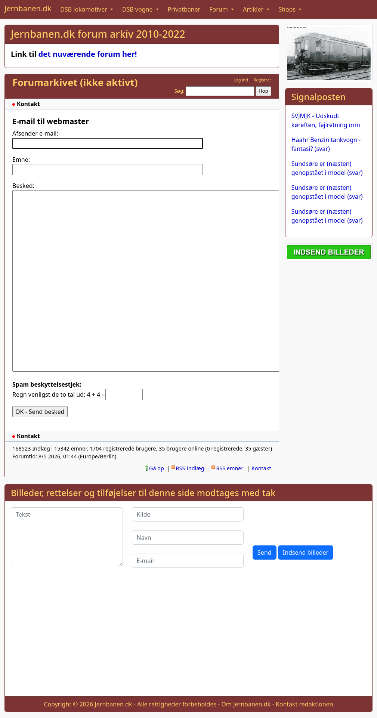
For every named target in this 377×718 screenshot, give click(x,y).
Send (264, 552)
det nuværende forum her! (87, 54)
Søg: (179, 90)
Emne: (21, 159)
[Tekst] (67, 536)
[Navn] (188, 537)
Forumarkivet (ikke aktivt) (74, 82)
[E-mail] (188, 561)
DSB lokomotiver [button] (84, 9)
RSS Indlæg (190, 468)
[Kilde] (188, 514)
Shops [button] (287, 9)
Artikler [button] (254, 9)
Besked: (23, 186)
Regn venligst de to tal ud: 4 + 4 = (58, 394)
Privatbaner (184, 9)
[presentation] (309, 521)
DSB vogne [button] (138, 9)
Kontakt (261, 468)
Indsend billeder (305, 552)
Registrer (262, 80)
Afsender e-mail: (35, 133)
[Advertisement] (188, 638)
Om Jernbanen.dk (246, 704)
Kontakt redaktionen (304, 704)
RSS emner (229, 468)
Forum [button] (219, 9)
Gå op (156, 468)
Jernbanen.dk (27, 8)
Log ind (241, 80)
